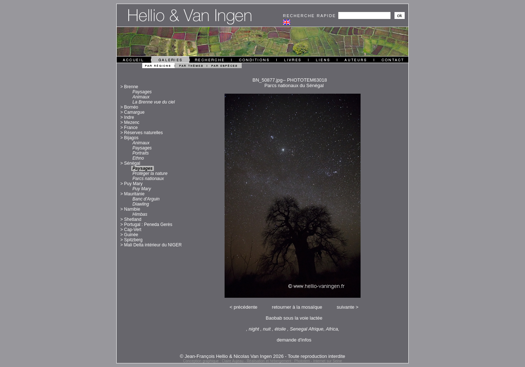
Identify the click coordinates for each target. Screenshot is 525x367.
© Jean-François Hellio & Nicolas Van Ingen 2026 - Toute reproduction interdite (262, 356)
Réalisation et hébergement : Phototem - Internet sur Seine (294, 361)
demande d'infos (294, 340)
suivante (345, 307)
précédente (245, 307)
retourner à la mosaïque (297, 307)
